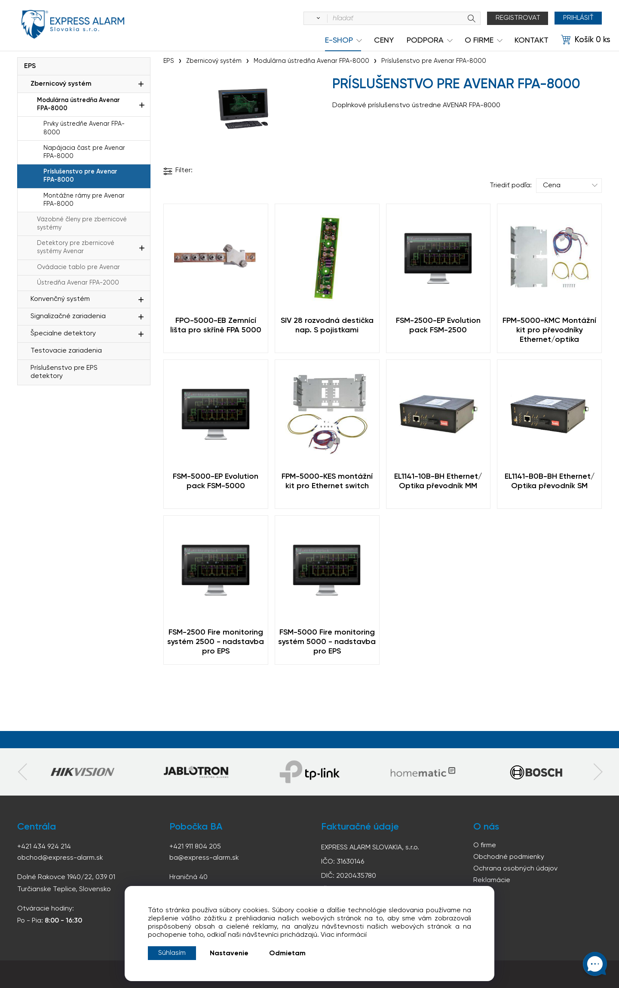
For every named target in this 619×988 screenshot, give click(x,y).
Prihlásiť (578, 18)
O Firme (479, 40)
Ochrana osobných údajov (515, 868)
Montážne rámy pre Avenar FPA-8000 (84, 200)
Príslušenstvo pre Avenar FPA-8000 (80, 176)
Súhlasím (172, 953)
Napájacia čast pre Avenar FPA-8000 (84, 152)
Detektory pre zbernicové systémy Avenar (75, 247)
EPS (30, 66)
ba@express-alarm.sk (204, 858)
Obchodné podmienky (508, 857)
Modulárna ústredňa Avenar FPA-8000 (78, 104)
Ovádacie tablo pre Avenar (78, 267)
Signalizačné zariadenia (68, 316)
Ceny (384, 40)
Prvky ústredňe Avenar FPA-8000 (84, 128)
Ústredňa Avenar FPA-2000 (78, 283)
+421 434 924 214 (44, 846)
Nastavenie (229, 953)
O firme (484, 845)
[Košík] (585, 40)
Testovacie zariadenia (66, 350)
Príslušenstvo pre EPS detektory (64, 372)
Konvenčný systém (60, 299)
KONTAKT (532, 40)
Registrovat (517, 18)
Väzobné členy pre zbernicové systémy (82, 224)
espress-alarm (73, 25)
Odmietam (287, 953)
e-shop (339, 40)
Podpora (425, 40)
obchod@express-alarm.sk (60, 858)
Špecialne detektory (63, 333)
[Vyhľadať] (316, 18)
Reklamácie (491, 880)
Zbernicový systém (61, 84)
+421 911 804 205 (195, 846)
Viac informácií (344, 935)
